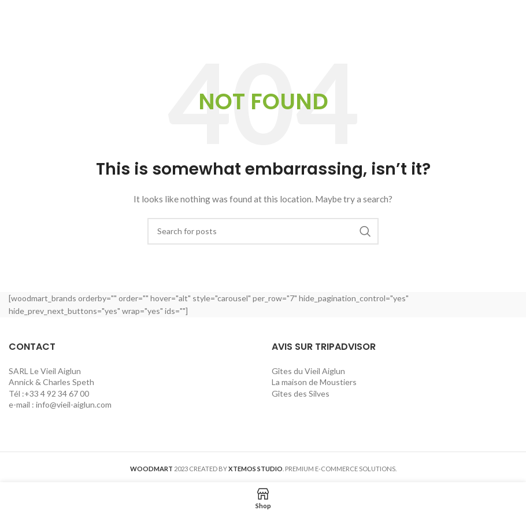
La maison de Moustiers (315, 382)
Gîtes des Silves (300, 393)
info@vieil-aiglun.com (74, 404)
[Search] (263, 231)
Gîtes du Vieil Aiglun (309, 371)
